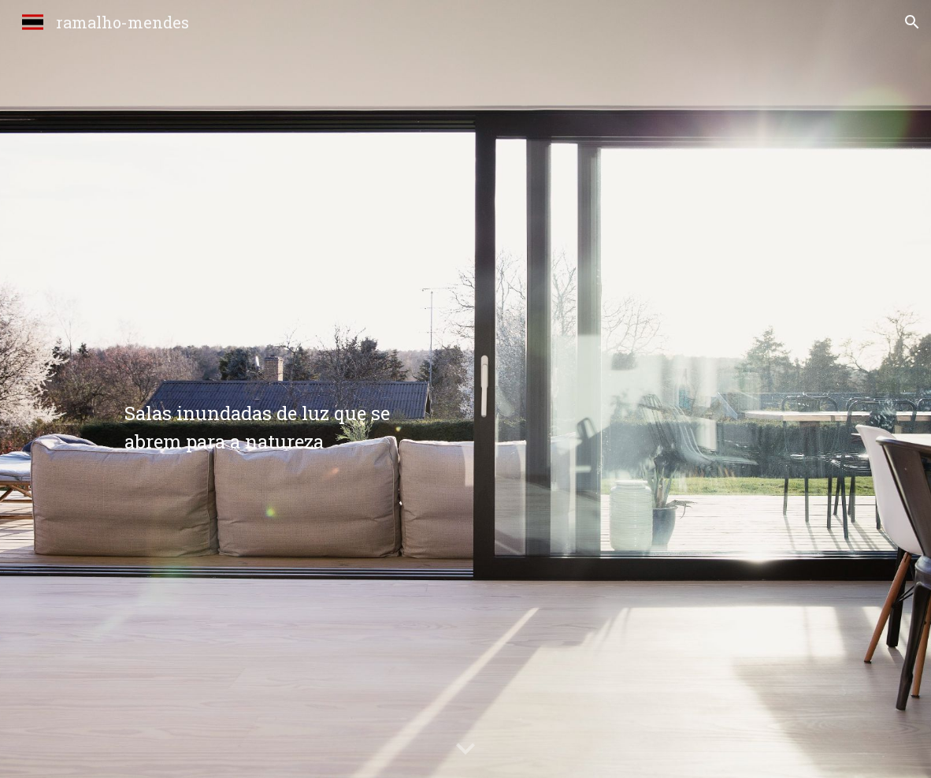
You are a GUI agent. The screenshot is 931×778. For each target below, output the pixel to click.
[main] (287, 389)
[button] (912, 22)
